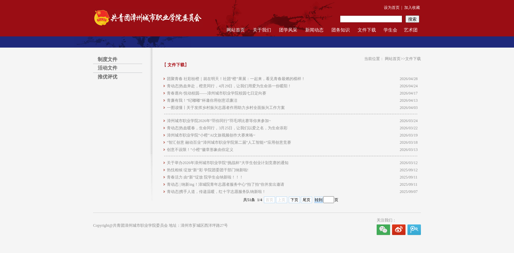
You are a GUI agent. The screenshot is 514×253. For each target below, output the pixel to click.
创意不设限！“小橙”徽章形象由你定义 (200, 149)
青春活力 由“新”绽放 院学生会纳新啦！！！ (205, 177)
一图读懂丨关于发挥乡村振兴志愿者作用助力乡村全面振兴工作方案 (226, 107)
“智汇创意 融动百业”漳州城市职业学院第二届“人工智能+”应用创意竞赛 (229, 142)
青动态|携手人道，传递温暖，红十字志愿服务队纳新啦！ (216, 191)
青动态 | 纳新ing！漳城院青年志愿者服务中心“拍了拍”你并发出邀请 (225, 184)
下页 (294, 200)
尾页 (306, 200)
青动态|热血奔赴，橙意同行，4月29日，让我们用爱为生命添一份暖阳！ (229, 86)
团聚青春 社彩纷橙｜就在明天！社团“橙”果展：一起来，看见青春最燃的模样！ (236, 78)
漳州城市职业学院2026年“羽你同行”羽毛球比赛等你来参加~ (219, 120)
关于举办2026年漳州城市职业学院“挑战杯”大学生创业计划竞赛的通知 (227, 162)
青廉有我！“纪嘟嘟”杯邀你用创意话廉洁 (202, 100)
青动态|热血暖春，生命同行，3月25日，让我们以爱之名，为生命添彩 (227, 128)
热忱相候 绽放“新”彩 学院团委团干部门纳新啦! (207, 170)
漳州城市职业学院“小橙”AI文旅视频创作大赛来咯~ (211, 135)
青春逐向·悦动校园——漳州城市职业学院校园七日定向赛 (216, 93)
